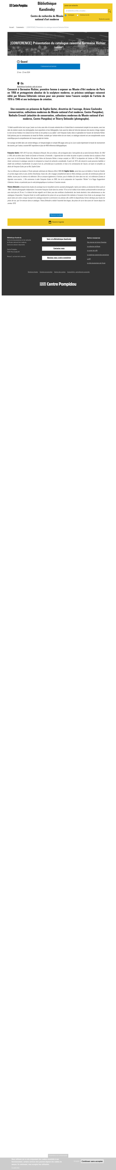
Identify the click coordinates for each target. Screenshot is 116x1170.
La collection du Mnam (93, 246)
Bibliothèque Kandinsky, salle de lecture (29, 87)
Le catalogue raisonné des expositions (98, 255)
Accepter (76, 1162)
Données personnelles (46, 272)
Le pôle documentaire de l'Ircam (96, 263)
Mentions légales (33, 272)
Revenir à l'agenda (58, 222)
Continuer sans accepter (92, 1162)
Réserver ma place (56, 215)
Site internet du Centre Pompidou (96, 242)
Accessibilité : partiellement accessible (78, 272)
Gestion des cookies (60, 272)
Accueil (11, 27)
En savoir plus (15, 1169)
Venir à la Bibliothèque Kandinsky (59, 239)
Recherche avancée (104, 19)
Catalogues (71, 15)
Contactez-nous (59, 248)
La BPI (89, 259)
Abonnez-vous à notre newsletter (59, 258)
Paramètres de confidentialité (58, 1157)
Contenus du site (84, 15)
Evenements (20, 27)
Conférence (58, 47)
